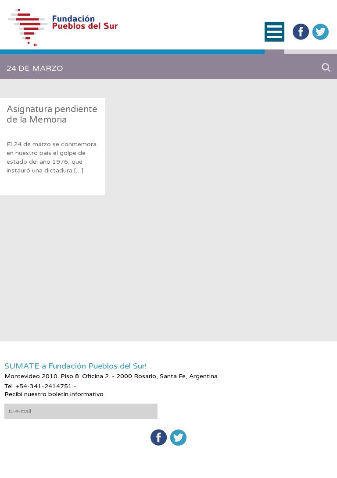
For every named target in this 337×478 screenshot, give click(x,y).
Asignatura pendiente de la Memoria (52, 114)
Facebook (301, 32)
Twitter (320, 32)
